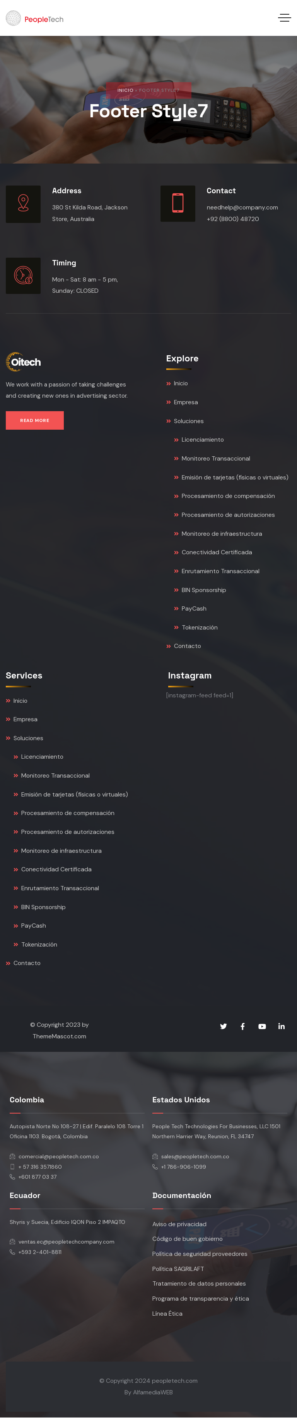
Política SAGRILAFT (178, 1276)
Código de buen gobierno (187, 1246)
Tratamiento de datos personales (199, 1292)
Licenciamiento (199, 441)
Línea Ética (167, 1322)
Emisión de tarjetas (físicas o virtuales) (231, 479)
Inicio (125, 90)
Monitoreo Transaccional (212, 460)
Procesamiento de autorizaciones (224, 517)
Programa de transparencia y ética (200, 1307)
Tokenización (196, 631)
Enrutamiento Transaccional (216, 574)
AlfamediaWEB (153, 1401)
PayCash (190, 612)
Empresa (182, 403)
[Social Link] (223, 1033)
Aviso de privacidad (179, 1231)
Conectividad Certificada (213, 555)
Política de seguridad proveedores (200, 1261)
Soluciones (185, 422)
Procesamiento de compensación (224, 498)
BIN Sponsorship (200, 593)
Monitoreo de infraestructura (218, 536)
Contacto (183, 650)
